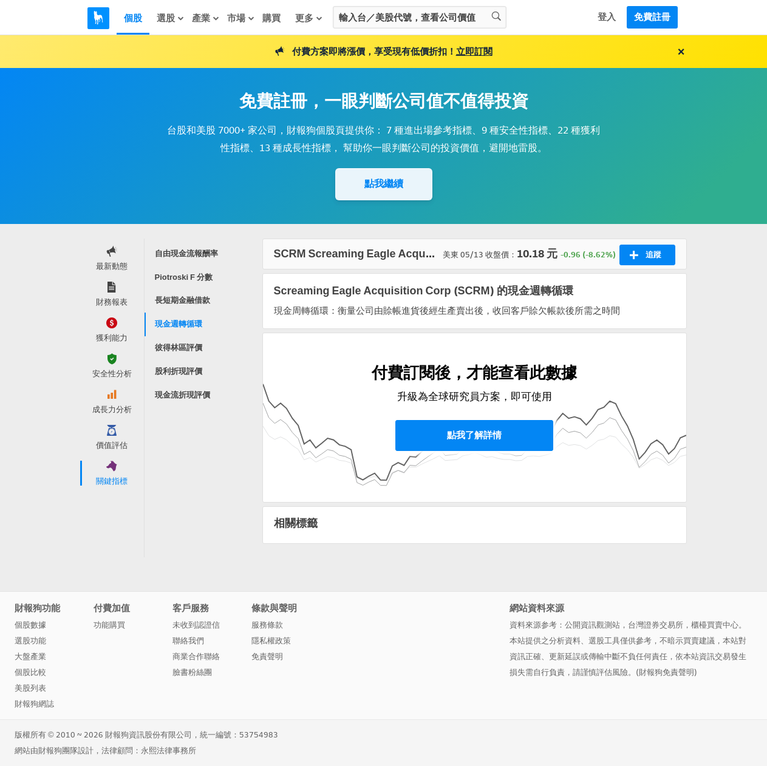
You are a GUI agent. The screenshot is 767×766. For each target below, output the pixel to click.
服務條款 (267, 624)
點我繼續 (383, 183)
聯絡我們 (188, 640)
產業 (206, 18)
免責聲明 (267, 656)
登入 (607, 17)
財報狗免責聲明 (666, 672)
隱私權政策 (271, 640)
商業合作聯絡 (196, 656)
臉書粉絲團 (192, 672)
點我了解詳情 (474, 435)
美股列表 (30, 688)
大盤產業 (30, 656)
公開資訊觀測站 (592, 624)
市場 (241, 18)
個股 (133, 18)
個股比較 (30, 672)
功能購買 (109, 624)
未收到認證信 (196, 624)
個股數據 (30, 624)
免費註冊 (652, 17)
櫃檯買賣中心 (714, 624)
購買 (271, 18)
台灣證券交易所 (655, 624)
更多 (309, 18)
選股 (171, 18)
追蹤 (645, 255)
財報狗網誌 (34, 703)
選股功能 (30, 640)
